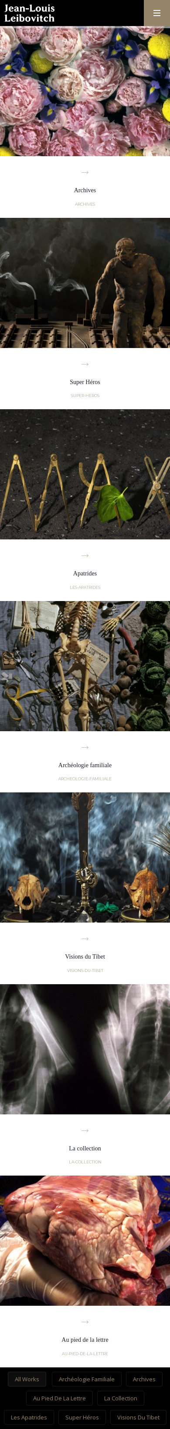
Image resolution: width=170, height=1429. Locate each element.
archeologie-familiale (85, 778)
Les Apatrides (29, 1417)
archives (85, 204)
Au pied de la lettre (59, 1398)
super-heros (85, 395)
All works (27, 1379)
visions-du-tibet (85, 970)
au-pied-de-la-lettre (85, 1353)
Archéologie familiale (87, 1379)
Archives (144, 1379)
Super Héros (82, 1417)
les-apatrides (85, 587)
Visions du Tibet (138, 1417)
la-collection (85, 1162)
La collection (120, 1398)
